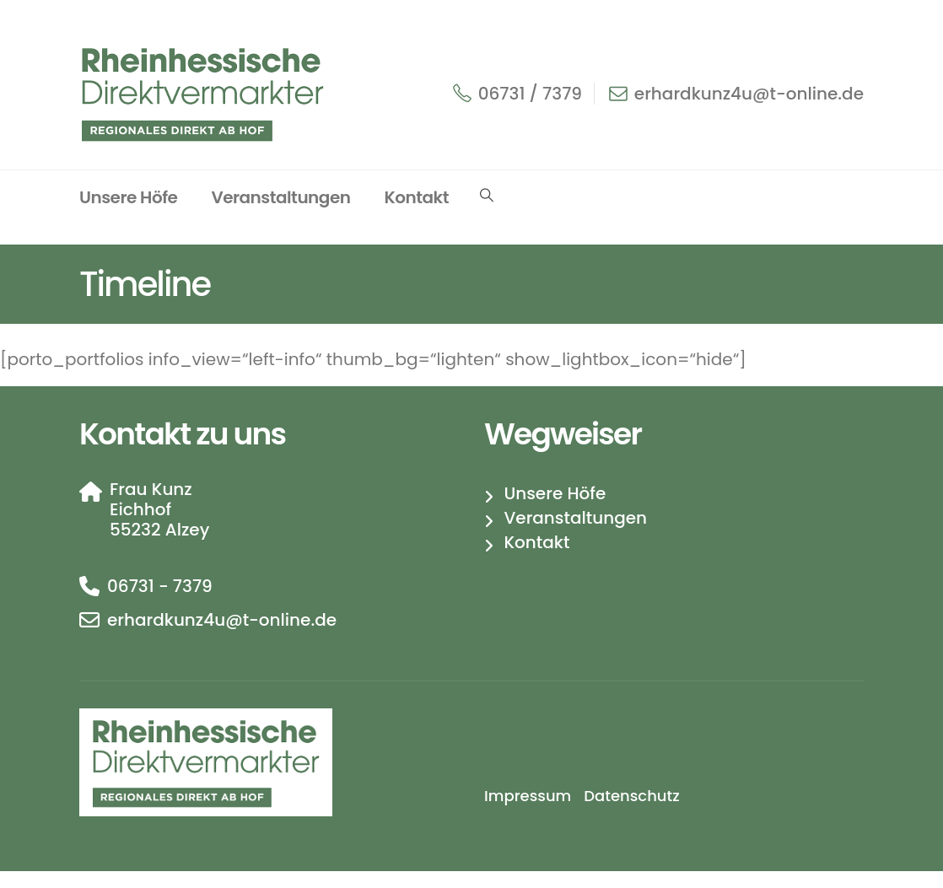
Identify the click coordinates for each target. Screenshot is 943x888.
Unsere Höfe (128, 197)
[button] (486, 196)
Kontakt (416, 197)
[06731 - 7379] (269, 586)
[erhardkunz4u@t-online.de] (269, 619)
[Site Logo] (205, 93)
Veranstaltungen (280, 197)
